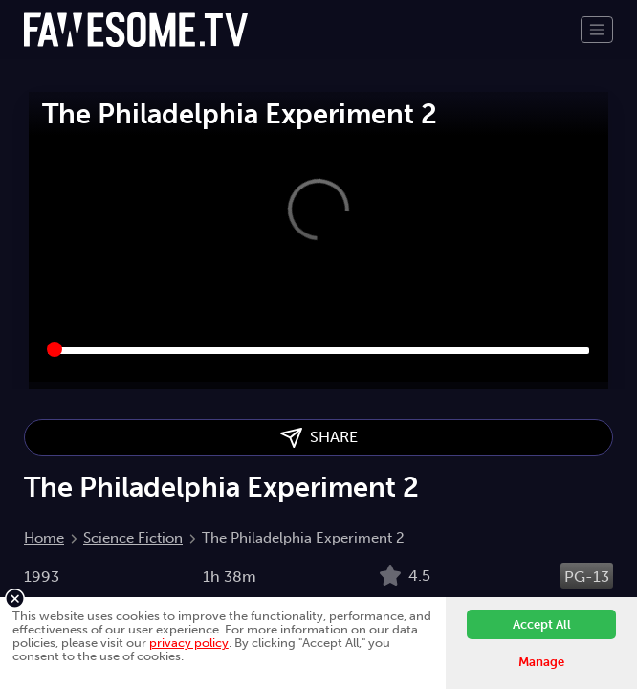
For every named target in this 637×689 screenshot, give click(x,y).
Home (44, 537)
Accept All (542, 624)
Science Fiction (133, 537)
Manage (541, 662)
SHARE (319, 438)
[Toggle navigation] (597, 29)
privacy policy (189, 642)
